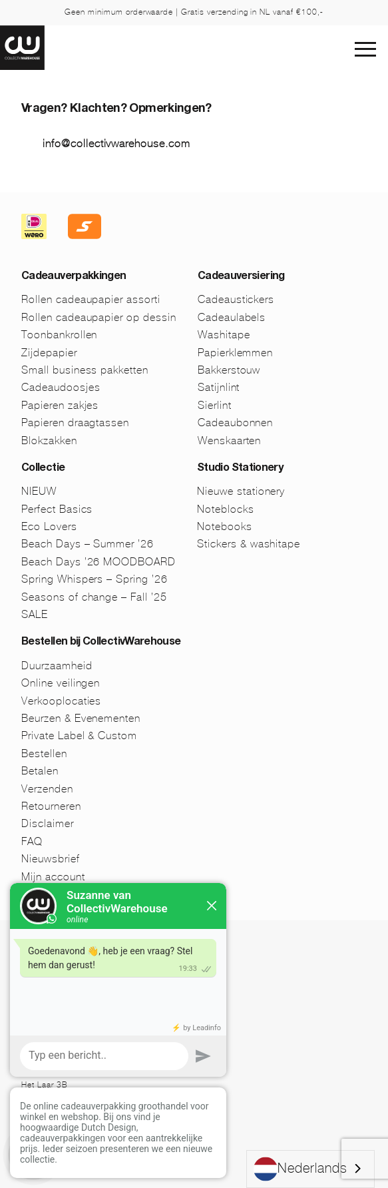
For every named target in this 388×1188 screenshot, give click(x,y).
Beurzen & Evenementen (80, 718)
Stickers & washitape (248, 543)
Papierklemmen (235, 352)
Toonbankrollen (59, 334)
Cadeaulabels (232, 317)
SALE (34, 614)
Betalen (40, 770)
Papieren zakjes (59, 405)
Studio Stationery (240, 468)
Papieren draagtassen (75, 422)
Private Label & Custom (79, 735)
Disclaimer (47, 823)
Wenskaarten (230, 440)
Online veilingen (60, 683)
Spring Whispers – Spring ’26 (94, 579)
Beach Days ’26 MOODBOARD (98, 561)
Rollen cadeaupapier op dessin (98, 317)
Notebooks (224, 526)
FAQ (32, 841)
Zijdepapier (49, 352)
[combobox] (310, 1169)
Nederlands (300, 1169)
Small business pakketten (84, 370)
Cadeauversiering (241, 277)
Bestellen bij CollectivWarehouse (101, 642)
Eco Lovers (49, 526)
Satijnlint (219, 387)
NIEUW (39, 491)
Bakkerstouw (229, 370)
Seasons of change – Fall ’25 (94, 597)
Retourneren (51, 806)
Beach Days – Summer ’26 (87, 543)
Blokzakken (49, 440)
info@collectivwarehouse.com (116, 143)
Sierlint (215, 405)
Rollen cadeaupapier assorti (90, 299)
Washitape (224, 334)
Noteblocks (225, 509)
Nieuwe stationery (241, 491)
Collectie (43, 468)
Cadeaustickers (236, 299)
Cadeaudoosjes (60, 387)
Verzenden (47, 788)
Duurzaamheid (57, 665)
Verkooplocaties (61, 701)
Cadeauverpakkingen (73, 277)
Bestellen (44, 753)
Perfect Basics (57, 509)
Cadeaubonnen (236, 422)
